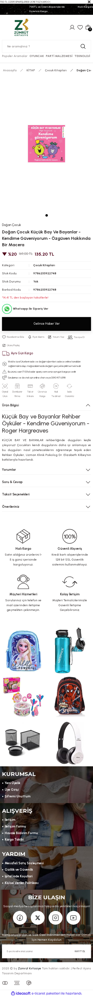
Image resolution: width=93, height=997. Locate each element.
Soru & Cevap (12, 482)
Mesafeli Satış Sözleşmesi (24, 863)
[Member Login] (72, 27)
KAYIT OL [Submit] (80, 951)
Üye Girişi (12, 789)
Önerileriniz (10, 506)
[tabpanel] (46, 143)
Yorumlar (9, 469)
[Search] (46, 46)
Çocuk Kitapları (44, 265)
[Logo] (21, 27)
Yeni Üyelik (12, 783)
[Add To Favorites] (13, 337)
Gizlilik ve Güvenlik (19, 869)
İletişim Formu (15, 826)
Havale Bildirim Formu (21, 833)
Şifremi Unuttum (18, 796)
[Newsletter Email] (46, 951)
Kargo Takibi (14, 839)
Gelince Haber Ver (46, 323)
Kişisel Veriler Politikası (21, 883)
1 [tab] (46, 215)
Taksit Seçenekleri (16, 494)
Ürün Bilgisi (10, 405)
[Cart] (88, 27)
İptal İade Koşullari (18, 876)
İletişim (10, 820)
